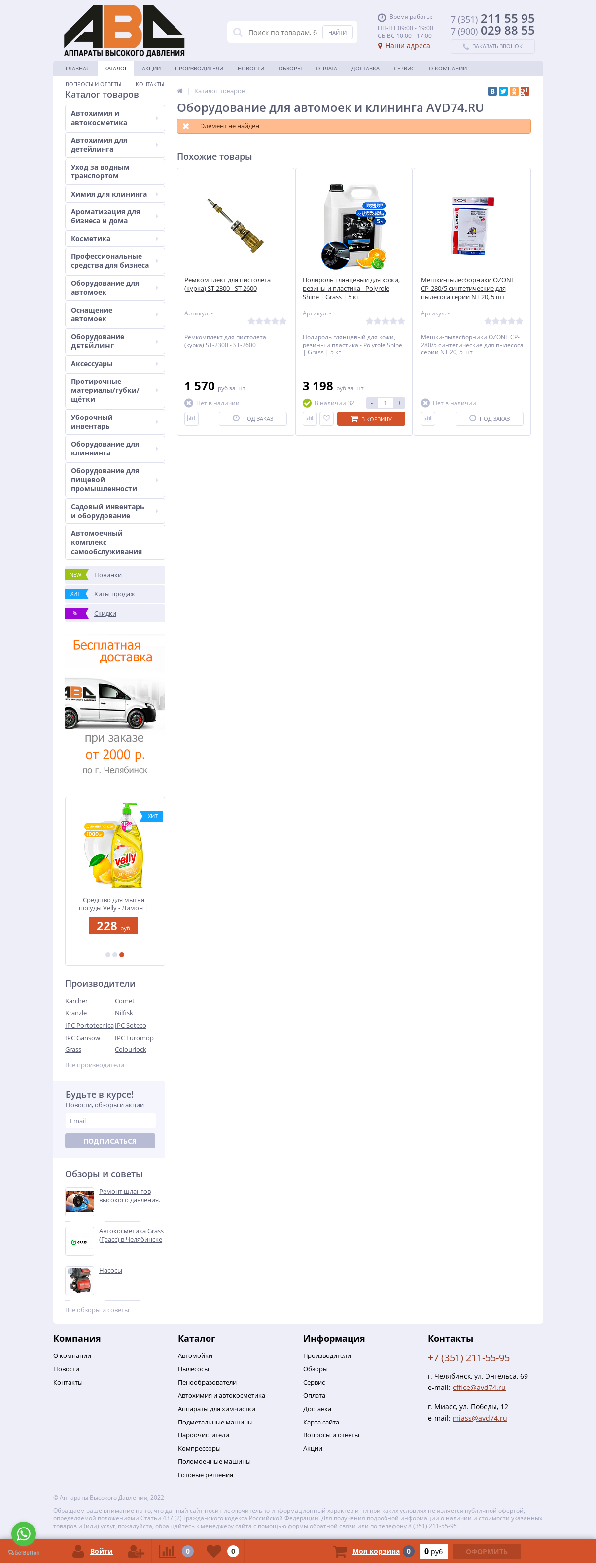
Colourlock (130, 1049)
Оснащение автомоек (114, 314)
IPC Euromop (134, 1037)
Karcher (76, 1000)
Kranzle (76, 1012)
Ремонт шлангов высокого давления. (129, 1195)
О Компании (448, 68)
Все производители (94, 1065)
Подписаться (110, 1141)
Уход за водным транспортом (100, 171)
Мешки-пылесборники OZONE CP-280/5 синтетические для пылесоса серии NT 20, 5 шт (468, 288)
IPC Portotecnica (89, 1025)
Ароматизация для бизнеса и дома (114, 216)
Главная (78, 68)
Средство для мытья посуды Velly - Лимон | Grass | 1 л (114, 904)
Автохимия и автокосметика (114, 117)
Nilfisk (124, 1012)
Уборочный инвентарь (114, 422)
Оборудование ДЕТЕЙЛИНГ (114, 341)
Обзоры (290, 68)
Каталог (116, 68)
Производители (199, 68)
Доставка (365, 68)
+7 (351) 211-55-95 (469, 1357)
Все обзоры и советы (97, 1310)
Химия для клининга (114, 194)
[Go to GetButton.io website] (23, 1553)
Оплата (326, 68)
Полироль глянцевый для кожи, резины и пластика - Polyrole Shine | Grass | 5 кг (351, 288)
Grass (73, 1049)
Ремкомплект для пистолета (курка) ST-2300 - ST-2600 (227, 284)
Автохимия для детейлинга (114, 145)
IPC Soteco (130, 1025)
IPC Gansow (82, 1037)
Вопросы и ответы (93, 84)
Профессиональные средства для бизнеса (114, 260)
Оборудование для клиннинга (114, 448)
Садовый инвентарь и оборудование (114, 511)
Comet (125, 1000)
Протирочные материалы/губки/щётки (114, 390)
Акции (151, 68)
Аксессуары (114, 363)
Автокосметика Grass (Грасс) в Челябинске (131, 1235)
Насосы (110, 1270)
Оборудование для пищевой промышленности (114, 479)
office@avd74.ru (479, 1387)
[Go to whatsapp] (23, 1534)
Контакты (150, 84)
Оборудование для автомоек (114, 287)
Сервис (404, 68)
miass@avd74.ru (480, 1418)
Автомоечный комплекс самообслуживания (106, 542)
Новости (251, 68)
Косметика (114, 238)
